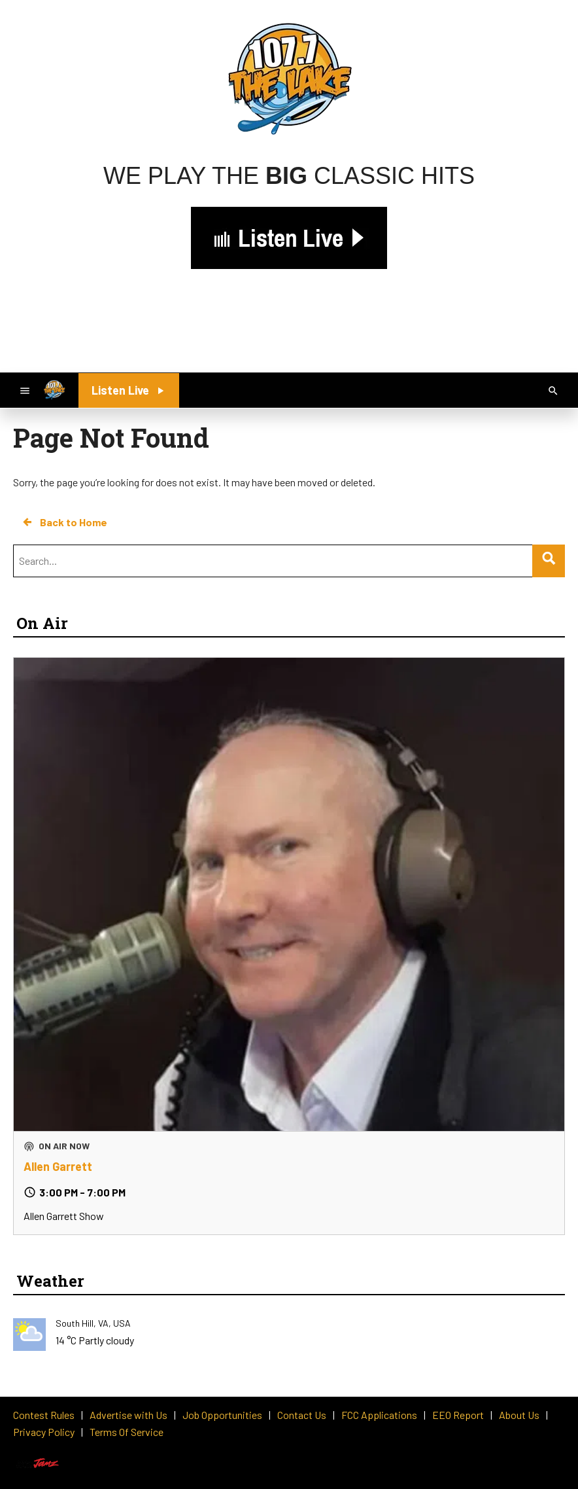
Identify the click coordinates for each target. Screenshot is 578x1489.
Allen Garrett (58, 1166)
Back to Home (64, 522)
